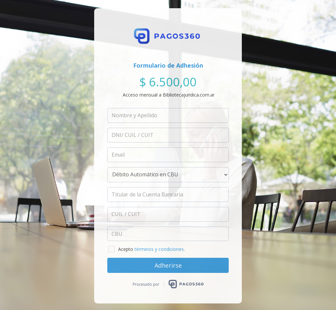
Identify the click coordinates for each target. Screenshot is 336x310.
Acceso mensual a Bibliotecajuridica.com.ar (169, 95)
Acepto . (146, 249)
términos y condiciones (159, 249)
